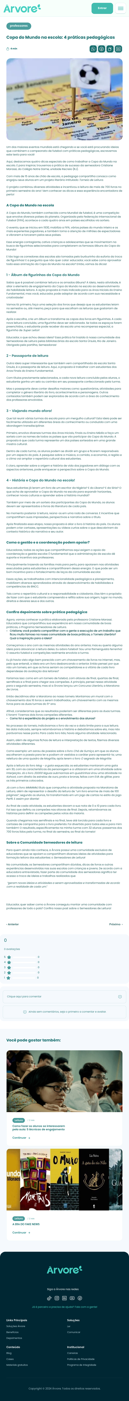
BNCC (34, 586)
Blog (8, 1353)
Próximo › (116, 924)
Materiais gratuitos (17, 1365)
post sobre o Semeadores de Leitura (86, 908)
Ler (68, 1327)
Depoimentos (14, 1338)
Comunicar (73, 1332)
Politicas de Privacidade (81, 1359)
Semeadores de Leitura (50, 627)
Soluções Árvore (15, 1326)
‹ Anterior (12, 924)
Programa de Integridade (81, 1365)
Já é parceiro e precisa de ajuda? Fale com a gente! (64, 1307)
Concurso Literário (90, 686)
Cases (10, 1359)
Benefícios (12, 1332)
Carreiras (72, 1353)
